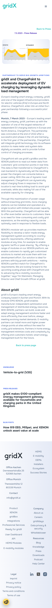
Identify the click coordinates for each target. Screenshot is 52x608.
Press (38, 551)
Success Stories (38, 472)
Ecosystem (38, 468)
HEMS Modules (13, 542)
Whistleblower (38, 532)
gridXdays (38, 521)
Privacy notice (13, 582)
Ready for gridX (13, 529)
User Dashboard (13, 534)
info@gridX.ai (14, 497)
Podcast (38, 559)
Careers (38, 517)
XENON (13, 512)
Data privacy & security (38, 527)
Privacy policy (13, 587)
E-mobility (38, 455)
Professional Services (13, 525)
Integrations (13, 520)
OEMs (38, 460)
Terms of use (13, 595)
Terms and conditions (13, 591)
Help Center (38, 563)
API (13, 538)
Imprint (13, 578)
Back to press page (26, 345)
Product (13, 508)
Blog (38, 542)
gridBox (14, 516)
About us (38, 512)
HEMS (38, 451)
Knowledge (38, 546)
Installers (38, 464)
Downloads (38, 555)
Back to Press (44, 28)
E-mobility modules (13, 548)
